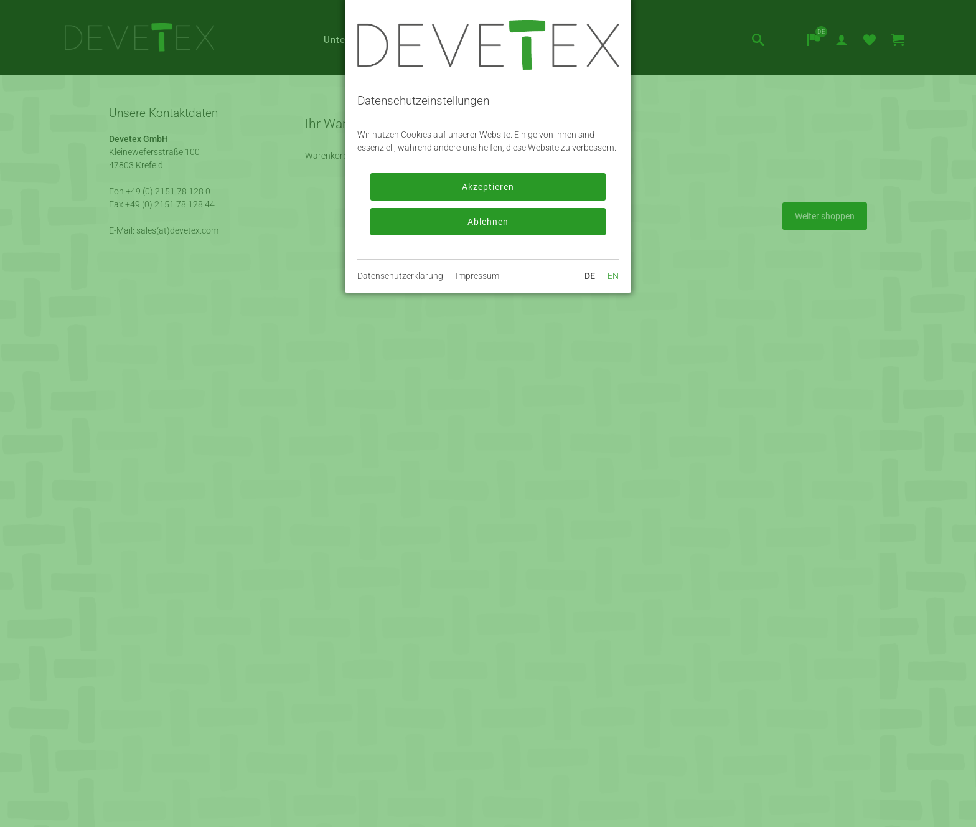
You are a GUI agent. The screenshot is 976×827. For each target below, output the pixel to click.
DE (589, 276)
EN (613, 276)
